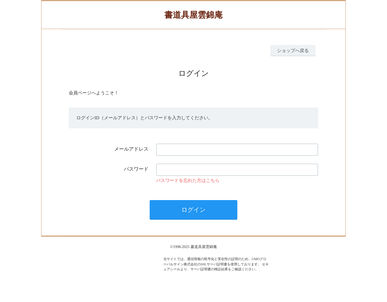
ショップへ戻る (293, 50)
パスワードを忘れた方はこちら (188, 180)
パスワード (136, 169)
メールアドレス (131, 149)
